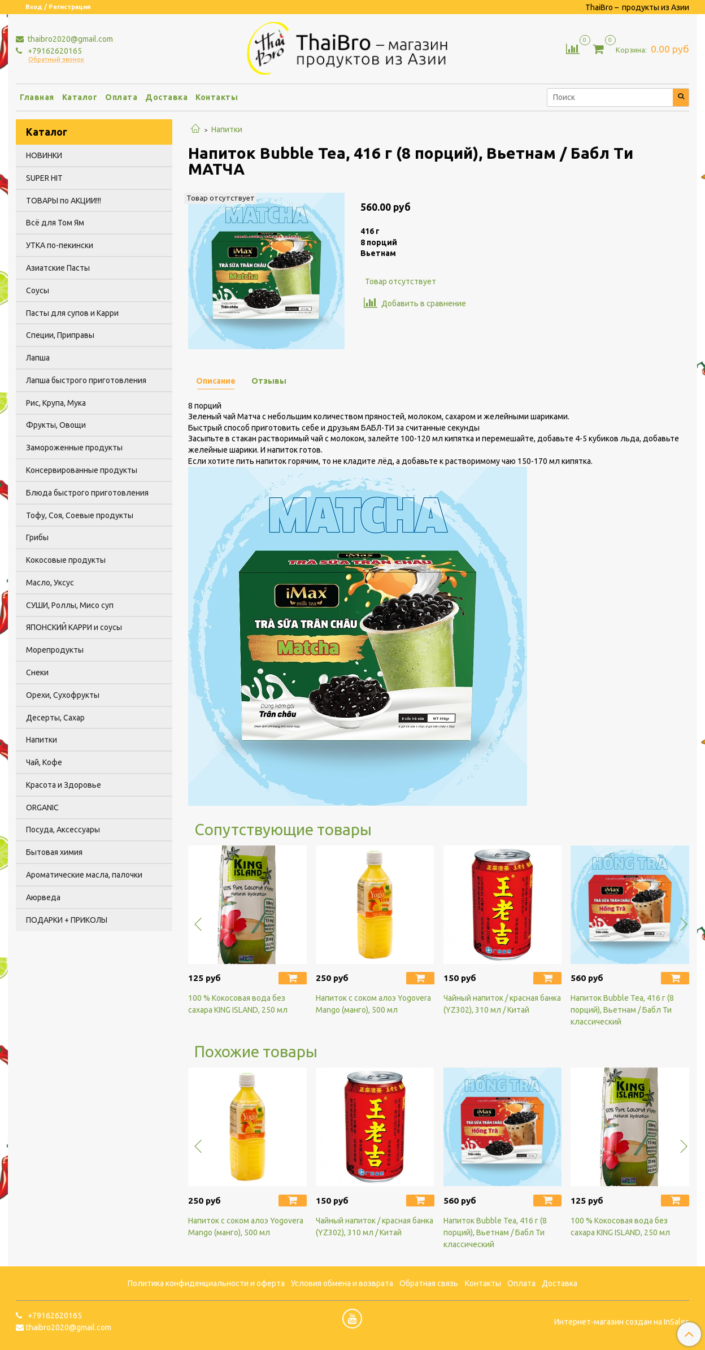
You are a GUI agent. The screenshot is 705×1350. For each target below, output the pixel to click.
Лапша (38, 357)
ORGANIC (42, 807)
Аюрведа (43, 897)
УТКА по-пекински (59, 245)
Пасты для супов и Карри (72, 313)
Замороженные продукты (74, 447)
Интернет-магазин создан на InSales (621, 1322)
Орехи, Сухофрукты (62, 695)
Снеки (37, 672)
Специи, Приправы (60, 335)
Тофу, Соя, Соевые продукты (79, 515)
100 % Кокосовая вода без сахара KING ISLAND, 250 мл (238, 1003)
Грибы (37, 537)
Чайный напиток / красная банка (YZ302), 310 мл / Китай (502, 1003)
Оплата (121, 97)
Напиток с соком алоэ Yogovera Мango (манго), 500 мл (373, 1003)
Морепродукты (55, 649)
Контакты (216, 97)
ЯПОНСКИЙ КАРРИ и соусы (74, 627)
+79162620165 (54, 50)
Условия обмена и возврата (342, 1283)
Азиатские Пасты (58, 267)
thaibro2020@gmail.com (69, 39)
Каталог (80, 97)
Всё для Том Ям (55, 222)
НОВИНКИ (44, 155)
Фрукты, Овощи (56, 424)
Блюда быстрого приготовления (87, 492)
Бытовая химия (54, 852)
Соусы (37, 290)
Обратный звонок (56, 60)
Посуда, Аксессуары (63, 829)
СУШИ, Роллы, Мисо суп (70, 605)
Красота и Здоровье (63, 784)
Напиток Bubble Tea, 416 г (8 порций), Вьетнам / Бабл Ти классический (622, 1009)
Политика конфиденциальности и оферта (206, 1283)
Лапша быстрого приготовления (86, 380)
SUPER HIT (44, 178)
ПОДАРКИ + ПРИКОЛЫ (66, 919)
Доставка (166, 97)
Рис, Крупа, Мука (56, 402)
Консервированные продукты (81, 470)
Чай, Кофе (44, 762)
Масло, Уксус (50, 582)
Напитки (226, 129)
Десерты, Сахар (55, 717)
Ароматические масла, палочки (84, 874)
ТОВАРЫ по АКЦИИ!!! (63, 200)
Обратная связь (428, 1283)
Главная (37, 97)
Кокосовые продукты (66, 560)
